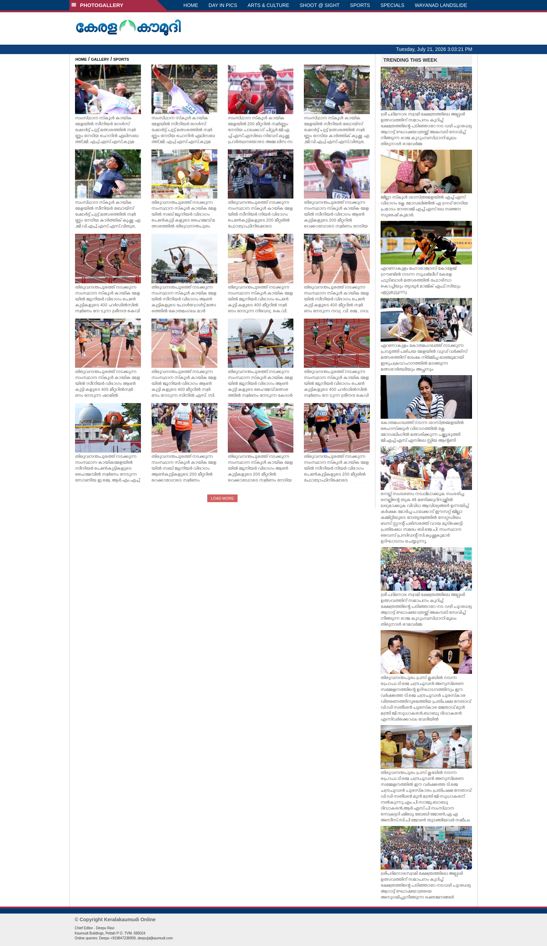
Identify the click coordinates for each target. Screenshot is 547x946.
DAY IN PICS (223, 5)
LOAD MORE (222, 498)
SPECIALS (392, 5)
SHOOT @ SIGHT (319, 5)
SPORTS (360, 5)
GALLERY (100, 59)
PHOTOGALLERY (97, 5)
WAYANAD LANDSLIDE (441, 5)
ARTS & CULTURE (268, 5)
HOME (190, 5)
